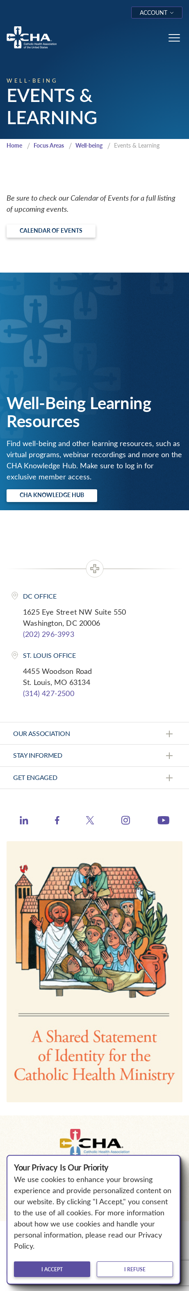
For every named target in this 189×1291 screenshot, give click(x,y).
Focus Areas (49, 145)
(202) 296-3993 (48, 634)
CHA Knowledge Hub (52, 495)
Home (14, 145)
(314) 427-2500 (48, 693)
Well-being (88, 145)
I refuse (135, 1269)
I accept (52, 1269)
